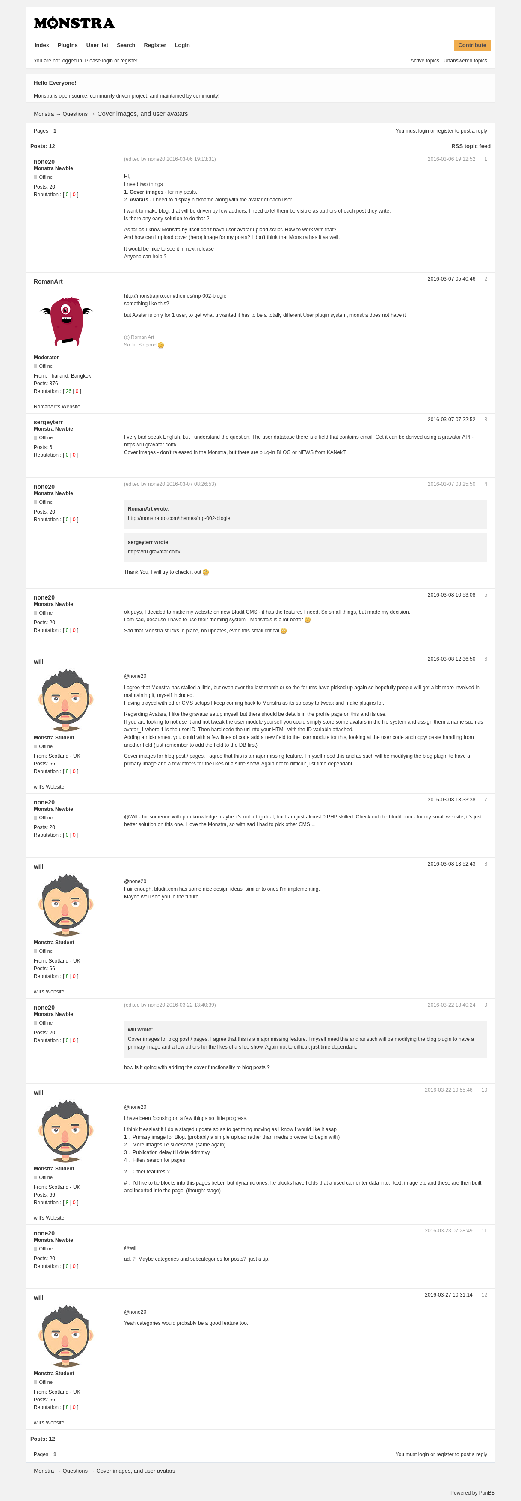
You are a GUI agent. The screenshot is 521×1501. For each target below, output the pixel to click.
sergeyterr (48, 422)
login (423, 131)
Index (42, 45)
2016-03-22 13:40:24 (451, 1005)
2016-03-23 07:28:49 (448, 1231)
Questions (75, 114)
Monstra (44, 114)
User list (97, 45)
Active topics (425, 61)
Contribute (472, 45)
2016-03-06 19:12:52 (451, 159)
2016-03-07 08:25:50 (451, 484)
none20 (44, 161)
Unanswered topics (465, 61)
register (444, 131)
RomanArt (48, 281)
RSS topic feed (471, 146)
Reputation (46, 195)
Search (126, 45)
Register (155, 45)
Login (182, 45)
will (39, 661)
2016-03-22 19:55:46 (448, 1090)
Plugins (68, 45)
